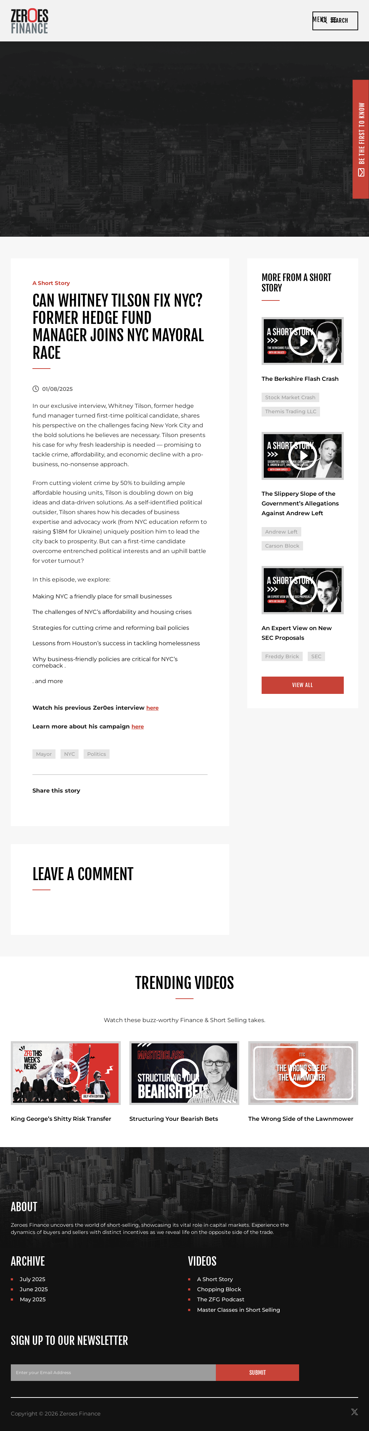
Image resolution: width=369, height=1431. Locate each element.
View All (302, 687)
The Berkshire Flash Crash (300, 379)
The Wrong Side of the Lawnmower (301, 1119)
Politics (96, 754)
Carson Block (282, 547)
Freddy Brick (282, 658)
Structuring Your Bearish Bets (173, 1119)
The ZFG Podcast (220, 1300)
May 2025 (33, 1300)
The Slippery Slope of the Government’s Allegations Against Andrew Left (300, 505)
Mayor (44, 754)
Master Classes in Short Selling (238, 1310)
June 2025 (34, 1290)
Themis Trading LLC (290, 412)
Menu (290, 20)
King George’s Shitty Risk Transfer (61, 1119)
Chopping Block (219, 1290)
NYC (69, 754)
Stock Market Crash (290, 398)
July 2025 (32, 1279)
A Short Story (52, 283)
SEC (316, 658)
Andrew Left (281, 533)
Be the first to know (361, 139)
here (153, 707)
